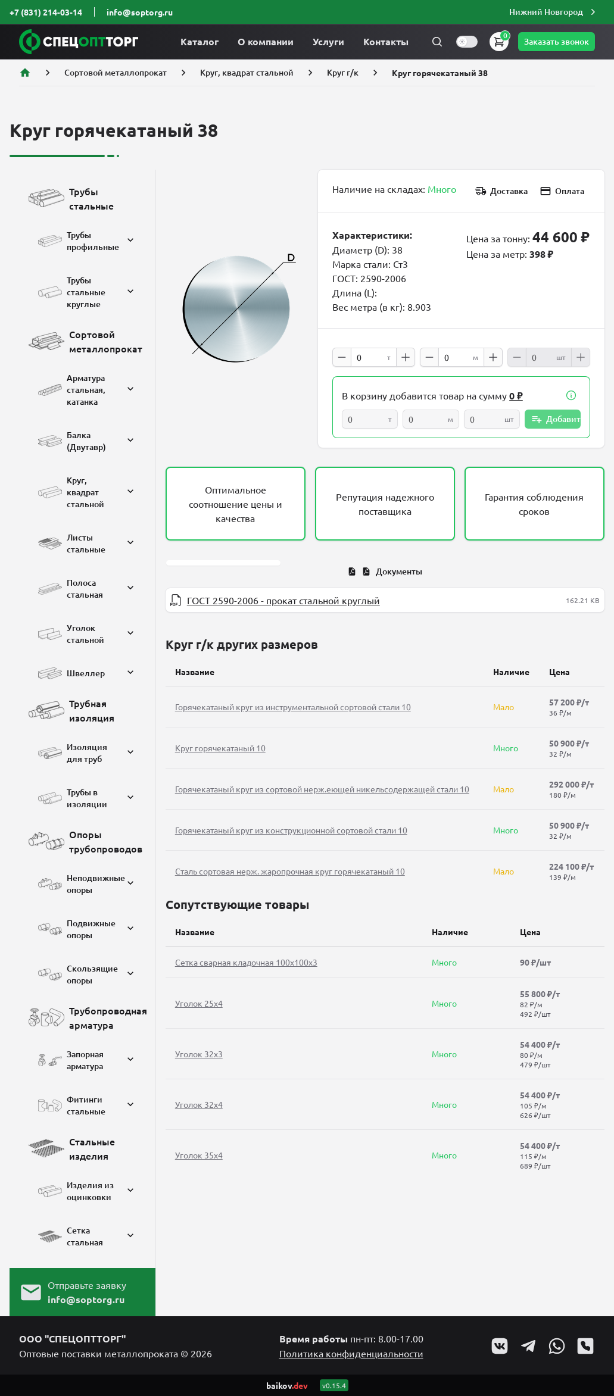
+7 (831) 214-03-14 (46, 12)
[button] (553, 11)
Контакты (386, 41)
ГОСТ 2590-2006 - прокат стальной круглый (283, 600)
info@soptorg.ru (140, 12)
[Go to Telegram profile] (528, 1346)
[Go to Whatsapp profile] (556, 1346)
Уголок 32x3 (199, 1053)
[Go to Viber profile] (585, 1346)
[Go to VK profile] (499, 1346)
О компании (266, 41)
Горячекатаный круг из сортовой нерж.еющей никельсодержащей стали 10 (322, 788)
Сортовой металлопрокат (115, 72)
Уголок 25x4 (199, 1003)
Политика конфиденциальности (351, 1353)
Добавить (556, 419)
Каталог (199, 41)
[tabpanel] (385, 600)
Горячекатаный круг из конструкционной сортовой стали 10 (291, 830)
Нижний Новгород (554, 12)
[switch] (467, 42)
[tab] (385, 571)
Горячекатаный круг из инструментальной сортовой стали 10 (293, 706)
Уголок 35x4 (199, 1155)
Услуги (328, 41)
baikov (287, 1385)
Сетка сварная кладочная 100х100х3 (246, 962)
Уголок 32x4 (199, 1104)
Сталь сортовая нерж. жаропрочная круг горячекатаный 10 (290, 871)
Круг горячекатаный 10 (220, 747)
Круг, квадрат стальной (247, 72)
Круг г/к (343, 72)
